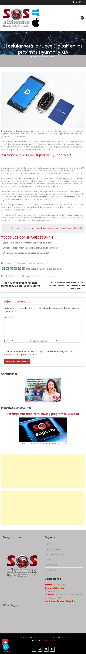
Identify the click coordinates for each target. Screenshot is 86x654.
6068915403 (59, 585)
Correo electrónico (39, 341)
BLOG (48, 559)
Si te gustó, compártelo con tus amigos (44, 269)
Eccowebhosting (48, 640)
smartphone (52, 276)
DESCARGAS (51, 565)
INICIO (48, 544)
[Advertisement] (43, 471)
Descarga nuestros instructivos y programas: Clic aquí (43, 414)
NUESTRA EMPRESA (54, 549)
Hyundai (41, 276)
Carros (34, 276)
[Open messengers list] (6, 647)
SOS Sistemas (49, 57)
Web (58, 341)
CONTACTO (51, 570)
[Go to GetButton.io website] (6, 651)
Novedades (16, 276)
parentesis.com (43, 263)
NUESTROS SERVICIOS (55, 554)
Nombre (8, 341)
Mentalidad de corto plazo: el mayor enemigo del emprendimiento (20, 284)
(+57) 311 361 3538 (52, 591)
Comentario (10, 317)
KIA (46, 276)
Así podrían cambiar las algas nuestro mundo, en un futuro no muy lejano (67, 285)
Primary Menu (77, 17)
